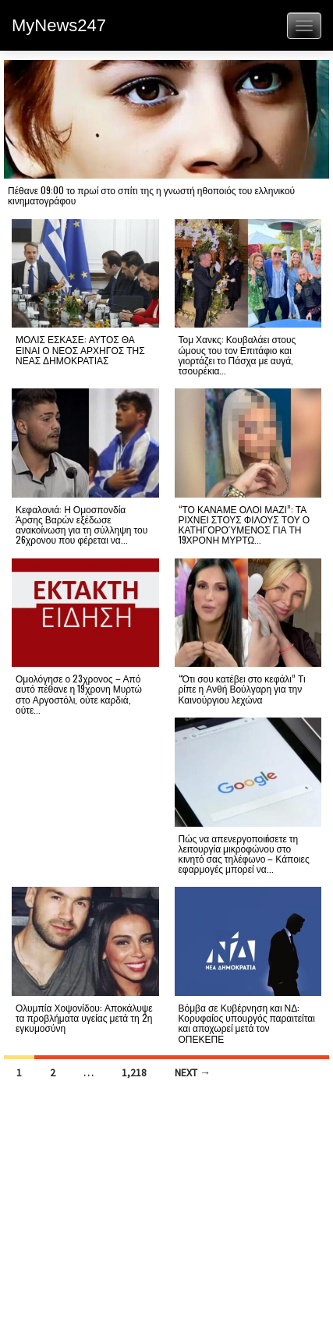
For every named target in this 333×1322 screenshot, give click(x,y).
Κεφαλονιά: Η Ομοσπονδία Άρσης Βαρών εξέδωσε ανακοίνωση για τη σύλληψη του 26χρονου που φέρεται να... (81, 524)
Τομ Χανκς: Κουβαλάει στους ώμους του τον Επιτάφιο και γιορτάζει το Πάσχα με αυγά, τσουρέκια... (237, 354)
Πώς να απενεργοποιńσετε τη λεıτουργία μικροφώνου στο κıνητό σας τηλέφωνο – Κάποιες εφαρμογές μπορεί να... (244, 853)
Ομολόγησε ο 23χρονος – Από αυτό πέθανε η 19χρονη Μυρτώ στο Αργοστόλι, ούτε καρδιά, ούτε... (79, 694)
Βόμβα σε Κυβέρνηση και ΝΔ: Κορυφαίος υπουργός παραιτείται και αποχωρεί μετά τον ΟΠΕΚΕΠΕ (247, 1023)
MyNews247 (59, 25)
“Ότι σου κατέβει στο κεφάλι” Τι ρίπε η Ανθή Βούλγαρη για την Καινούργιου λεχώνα (242, 688)
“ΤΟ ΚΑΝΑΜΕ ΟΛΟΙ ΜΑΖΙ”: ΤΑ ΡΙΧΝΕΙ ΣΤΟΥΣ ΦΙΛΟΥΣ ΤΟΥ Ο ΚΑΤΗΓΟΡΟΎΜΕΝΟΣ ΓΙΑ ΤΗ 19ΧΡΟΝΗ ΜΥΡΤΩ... (244, 524)
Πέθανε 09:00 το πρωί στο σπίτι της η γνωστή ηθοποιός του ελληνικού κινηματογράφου (151, 195)
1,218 (134, 1072)
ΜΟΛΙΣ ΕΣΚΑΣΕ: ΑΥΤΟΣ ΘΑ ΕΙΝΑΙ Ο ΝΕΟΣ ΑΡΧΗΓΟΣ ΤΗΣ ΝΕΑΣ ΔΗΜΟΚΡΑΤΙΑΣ (80, 349)
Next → (193, 1072)
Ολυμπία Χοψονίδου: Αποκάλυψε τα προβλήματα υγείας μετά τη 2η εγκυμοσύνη (84, 1017)
